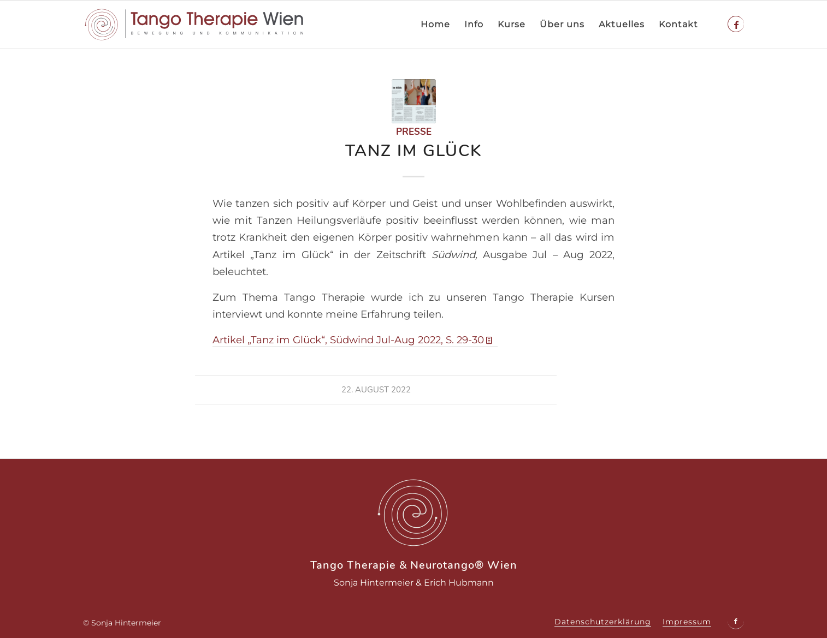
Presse (414, 132)
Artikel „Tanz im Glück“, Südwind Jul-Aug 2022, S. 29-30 (348, 339)
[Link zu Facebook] (736, 24)
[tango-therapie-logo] (194, 25)
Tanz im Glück (413, 151)
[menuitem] (435, 25)
